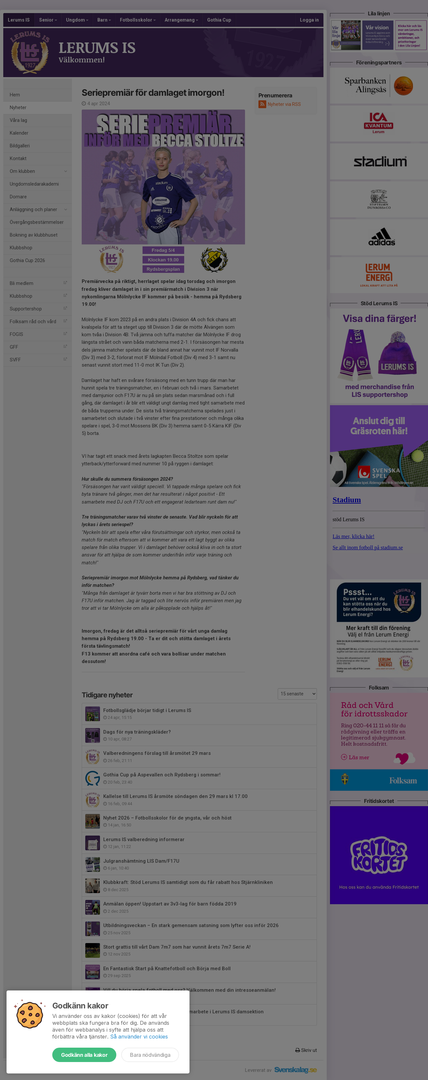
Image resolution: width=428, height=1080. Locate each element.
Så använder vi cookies (139, 1036)
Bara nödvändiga (150, 1055)
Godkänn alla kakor (84, 1055)
